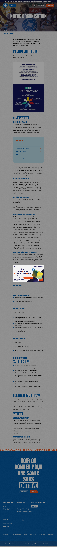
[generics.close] (42, 266)
